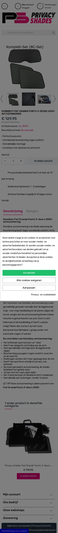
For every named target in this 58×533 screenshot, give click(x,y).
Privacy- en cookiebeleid (43, 294)
